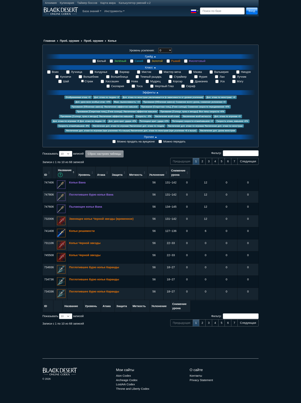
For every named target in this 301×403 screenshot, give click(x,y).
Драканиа (201, 81)
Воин (55, 71)
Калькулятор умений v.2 (134, 2)
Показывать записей (63, 154)
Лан (222, 76)
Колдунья (100, 71)
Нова (134, 81)
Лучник (241, 76)
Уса (222, 81)
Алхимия (51, 2)
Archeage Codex (126, 379)
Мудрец (155, 81)
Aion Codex (123, 375)
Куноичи (65, 76)
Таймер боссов (87, 2)
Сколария (117, 86)
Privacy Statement (201, 379)
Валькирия (221, 71)
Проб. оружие (69, 40)
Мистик (146, 71)
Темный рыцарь (151, 76)
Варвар (124, 71)
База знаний (92, 11)
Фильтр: (235, 153)
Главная (49, 40)
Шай (66, 81)
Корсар (178, 81)
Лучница (76, 71)
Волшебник (90, 76)
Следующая (248, 161)
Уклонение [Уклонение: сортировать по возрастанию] (224, 174)
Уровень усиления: (141, 50)
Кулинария (67, 2)
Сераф (190, 86)
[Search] (222, 11)
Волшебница (119, 76)
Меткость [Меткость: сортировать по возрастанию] (203, 174)
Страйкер (180, 76)
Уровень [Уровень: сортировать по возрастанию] (151, 174)
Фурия (203, 76)
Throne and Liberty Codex (132, 388)
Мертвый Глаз (164, 86)
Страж (88, 81)
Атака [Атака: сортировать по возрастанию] (168, 174)
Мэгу (240, 81)
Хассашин (112, 81)
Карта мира (108, 2)
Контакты (196, 375)
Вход (252, 10)
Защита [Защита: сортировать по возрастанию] (184, 174)
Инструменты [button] (114, 11)
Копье (112, 40)
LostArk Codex (125, 384)
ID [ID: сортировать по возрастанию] (45, 174)
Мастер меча (172, 71)
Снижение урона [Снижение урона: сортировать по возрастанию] (246, 172)
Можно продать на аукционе (136, 141)
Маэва (197, 71)
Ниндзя (246, 71)
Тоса (139, 86)
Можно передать (174, 141)
